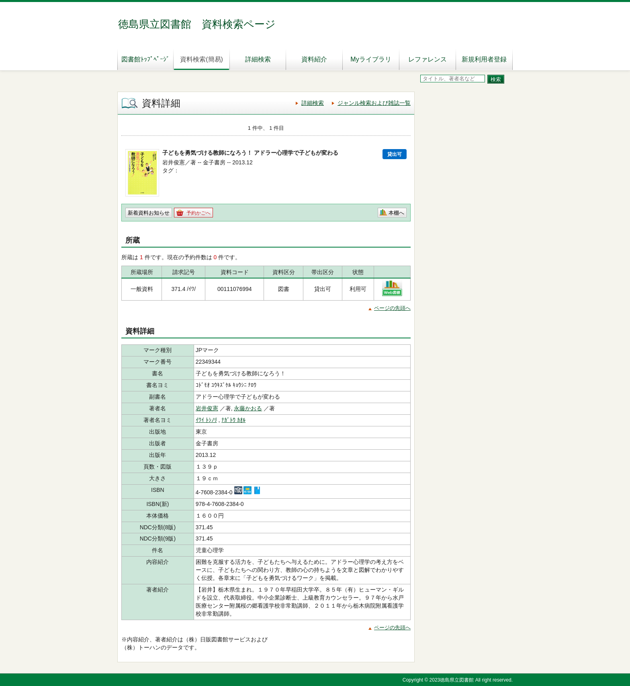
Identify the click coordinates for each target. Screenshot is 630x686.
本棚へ (396, 213)
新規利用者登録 (484, 59)
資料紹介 (314, 59)
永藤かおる (248, 408)
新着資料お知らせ (149, 213)
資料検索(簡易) (201, 59)
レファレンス (427, 59)
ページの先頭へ (392, 308)
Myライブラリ (370, 59)
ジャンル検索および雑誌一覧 (374, 103)
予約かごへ (198, 213)
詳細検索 (258, 59)
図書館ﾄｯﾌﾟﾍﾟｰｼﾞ (145, 59)
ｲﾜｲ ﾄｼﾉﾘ (206, 420)
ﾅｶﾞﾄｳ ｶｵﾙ (233, 420)
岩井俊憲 (207, 408)
